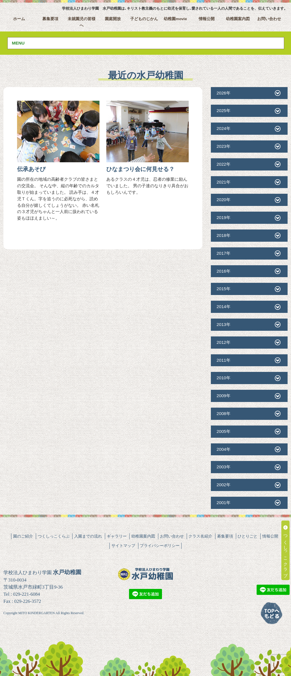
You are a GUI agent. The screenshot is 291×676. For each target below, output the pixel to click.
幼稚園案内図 (238, 19)
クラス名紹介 (200, 536)
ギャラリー (117, 536)
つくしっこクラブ (285, 550)
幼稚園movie (175, 19)
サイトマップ (123, 545)
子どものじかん (144, 19)
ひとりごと (247, 536)
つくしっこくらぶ (54, 536)
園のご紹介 (23, 536)
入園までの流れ (88, 536)
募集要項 (50, 19)
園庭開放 (113, 19)
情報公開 (207, 19)
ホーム (19, 19)
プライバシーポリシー (160, 545)
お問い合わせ (269, 19)
